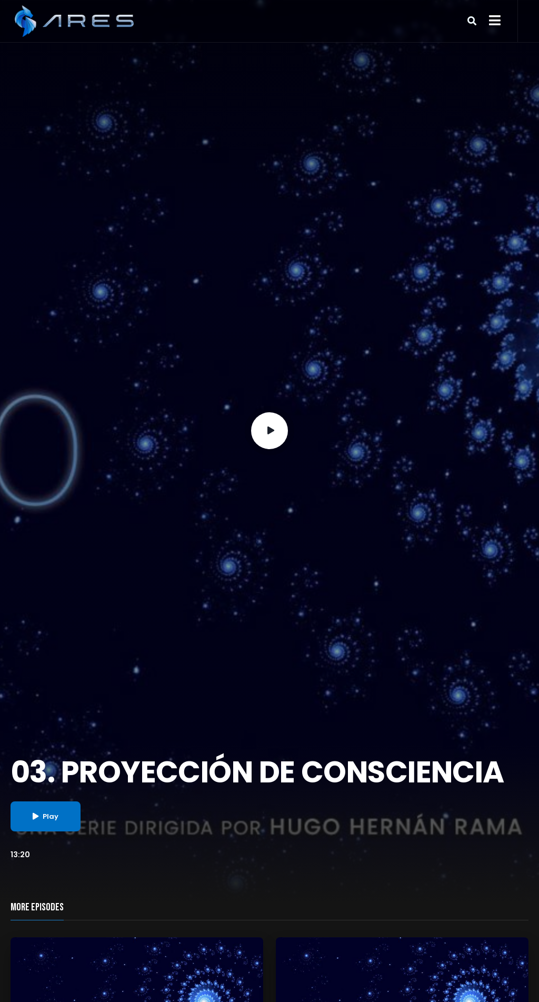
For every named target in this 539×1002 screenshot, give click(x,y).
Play (45, 816)
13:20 (20, 854)
